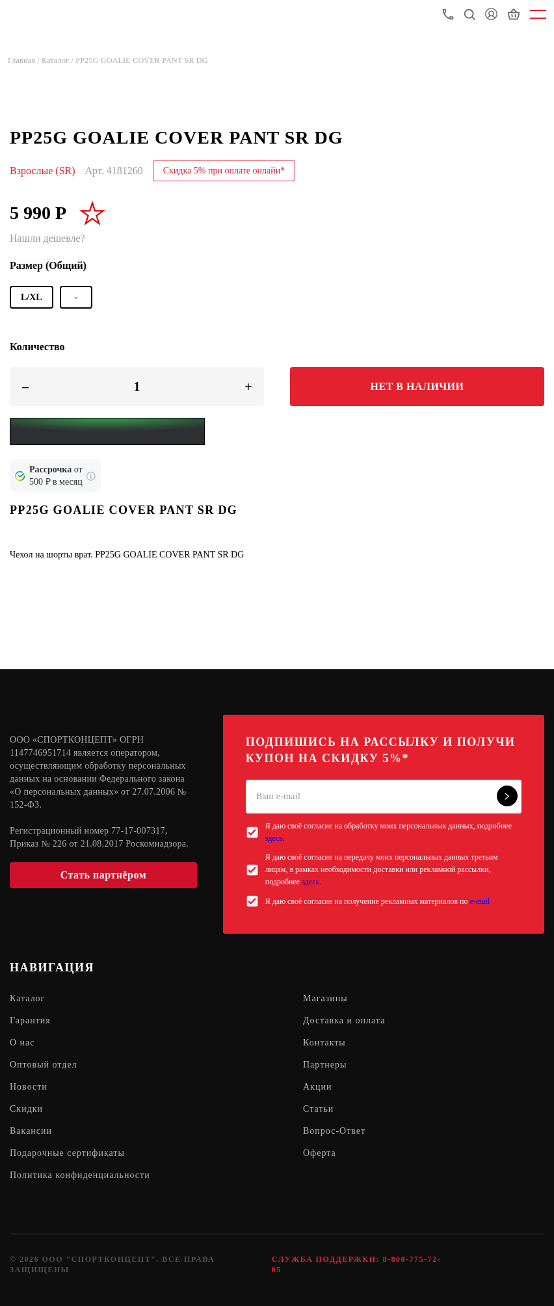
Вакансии (31, 1131)
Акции (317, 1087)
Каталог (27, 998)
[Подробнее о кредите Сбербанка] (91, 476)
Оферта (319, 1153)
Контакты (324, 1042)
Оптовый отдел (43, 1064)
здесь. (275, 838)
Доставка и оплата (344, 1020)
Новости (28, 1087)
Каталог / (58, 60)
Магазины (325, 998)
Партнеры (325, 1064)
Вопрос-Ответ (334, 1131)
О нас (22, 1042)
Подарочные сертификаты (67, 1153)
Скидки (26, 1109)
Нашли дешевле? (47, 238)
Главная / (25, 60)
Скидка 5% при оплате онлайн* (224, 170)
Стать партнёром (103, 874)
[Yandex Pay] (107, 431)
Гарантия (30, 1020)
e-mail (479, 901)
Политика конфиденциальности (80, 1175)
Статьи (318, 1109)
